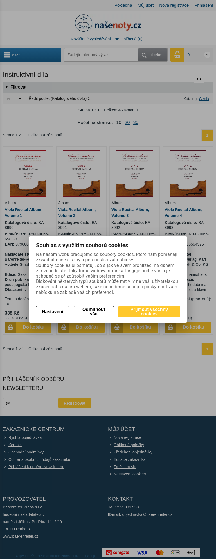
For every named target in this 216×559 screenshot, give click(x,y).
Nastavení (52, 311)
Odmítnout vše (93, 311)
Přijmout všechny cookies (149, 311)
